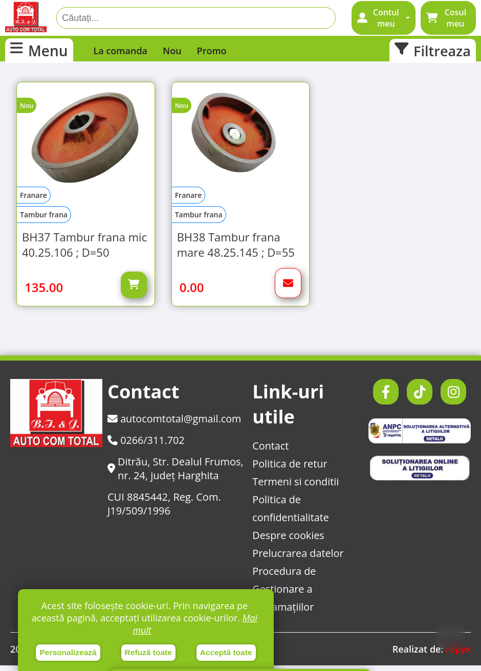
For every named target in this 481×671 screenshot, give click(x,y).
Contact (270, 451)
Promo (212, 50)
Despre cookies (288, 541)
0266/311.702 (146, 446)
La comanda (121, 50)
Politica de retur (289, 469)
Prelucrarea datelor (298, 559)
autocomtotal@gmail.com (175, 424)
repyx (458, 654)
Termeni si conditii (295, 487)
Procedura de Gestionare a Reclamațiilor (284, 594)
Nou (172, 50)
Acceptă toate (226, 652)
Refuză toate (148, 652)
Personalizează (68, 652)
